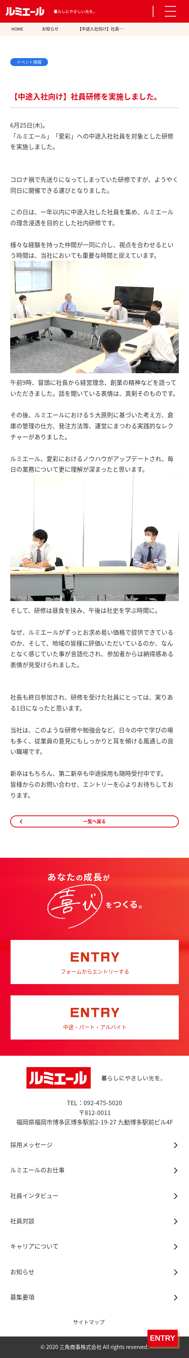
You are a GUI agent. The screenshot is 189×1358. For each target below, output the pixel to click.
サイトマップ (89, 1322)
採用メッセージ (31, 1144)
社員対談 (22, 1220)
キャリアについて (34, 1245)
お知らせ (50, 29)
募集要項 (22, 1296)
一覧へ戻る (94, 821)
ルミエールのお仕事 (37, 1169)
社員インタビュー (34, 1195)
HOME (17, 29)
